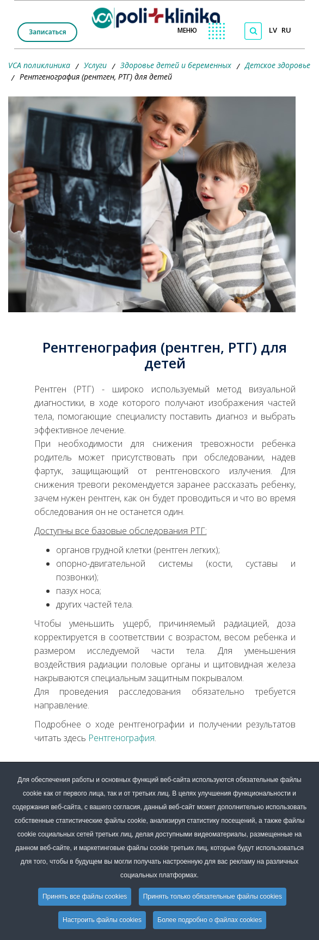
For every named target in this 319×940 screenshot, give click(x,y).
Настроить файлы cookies (102, 920)
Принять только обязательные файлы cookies (212, 896)
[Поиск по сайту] (253, 31)
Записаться (47, 32)
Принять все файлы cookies (84, 896)
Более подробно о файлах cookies (209, 920)
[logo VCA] (159, 15)
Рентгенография (121, 738)
